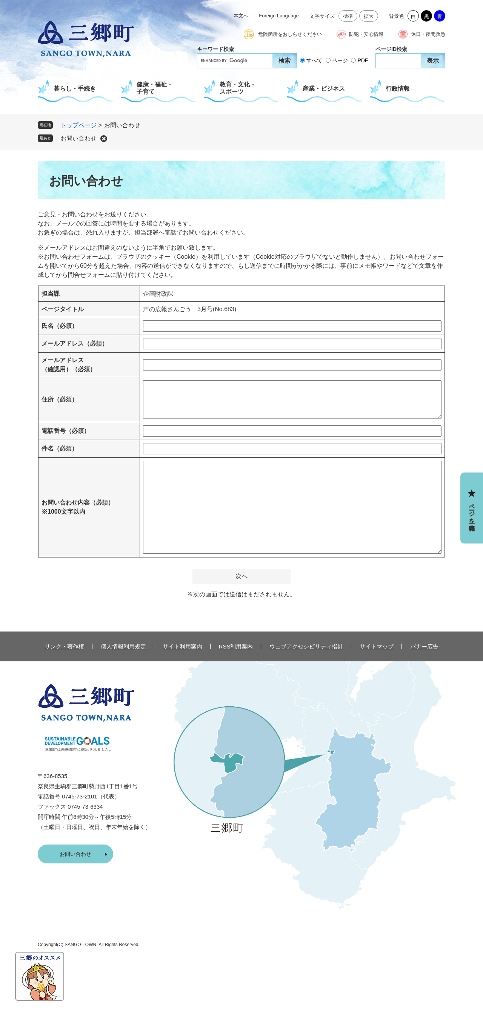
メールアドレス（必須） (75, 343)
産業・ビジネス (324, 88)
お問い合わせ (78, 138)
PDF (362, 60)
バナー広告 (424, 646)
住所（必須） (60, 399)
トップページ (78, 125)
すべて (314, 60)
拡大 (369, 16)
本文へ (241, 16)
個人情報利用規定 (123, 646)
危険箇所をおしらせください (290, 34)
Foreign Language (279, 16)
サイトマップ (377, 646)
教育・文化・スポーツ (238, 88)
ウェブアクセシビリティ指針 (306, 646)
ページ (340, 60)
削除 (103, 138)
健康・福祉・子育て (155, 88)
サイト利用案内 (182, 646)
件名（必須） (60, 448)
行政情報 (398, 88)
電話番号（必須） (66, 431)
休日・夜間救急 (428, 34)
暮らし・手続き (75, 88)
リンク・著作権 (64, 646)
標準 (348, 16)
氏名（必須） (60, 326)
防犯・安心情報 (366, 34)
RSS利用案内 (236, 646)
